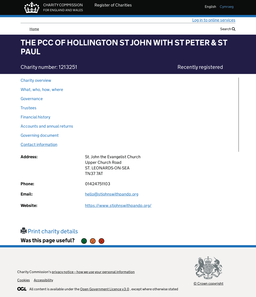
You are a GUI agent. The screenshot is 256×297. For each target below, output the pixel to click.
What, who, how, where (42, 89)
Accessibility (43, 280)
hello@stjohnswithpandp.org (111, 194)
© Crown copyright (208, 283)
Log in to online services (213, 20)
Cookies (23, 280)
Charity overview (36, 80)
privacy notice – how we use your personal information (93, 272)
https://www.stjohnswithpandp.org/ (118, 205)
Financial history (35, 117)
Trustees (28, 107)
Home (34, 29)
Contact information (39, 144)
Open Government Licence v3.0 (104, 289)
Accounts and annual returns (47, 126)
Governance (32, 98)
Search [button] (227, 29)
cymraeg (227, 6)
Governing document (40, 135)
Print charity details (49, 231)
